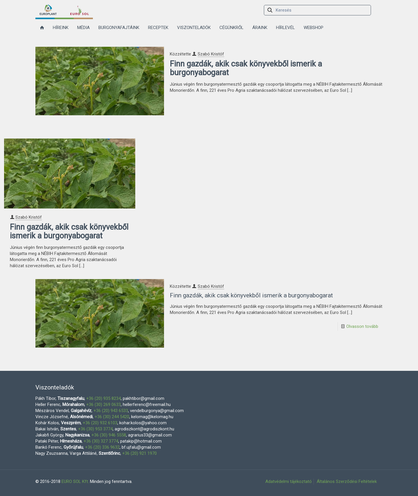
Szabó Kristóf (211, 54)
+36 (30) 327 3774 (101, 441)
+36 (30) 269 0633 (103, 404)
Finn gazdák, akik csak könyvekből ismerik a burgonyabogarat (246, 68)
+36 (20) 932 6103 (100, 422)
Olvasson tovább (362, 326)
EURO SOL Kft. (75, 481)
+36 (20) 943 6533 (110, 410)
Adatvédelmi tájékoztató (288, 481)
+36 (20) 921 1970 (139, 453)
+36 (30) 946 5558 (108, 435)
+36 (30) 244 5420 (112, 416)
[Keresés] (317, 10)
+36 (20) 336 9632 (102, 447)
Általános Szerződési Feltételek (347, 481)
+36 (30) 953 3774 (95, 429)
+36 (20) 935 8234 (103, 398)
